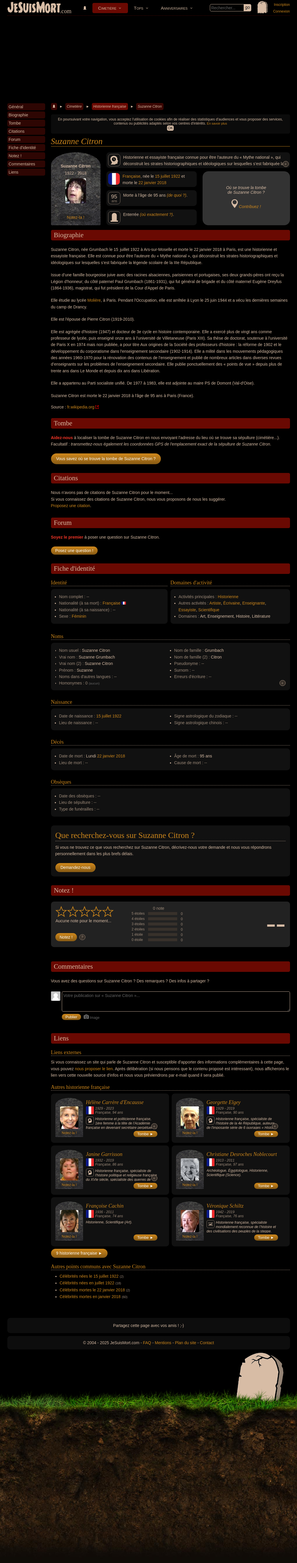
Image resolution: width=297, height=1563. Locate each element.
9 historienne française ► (79, 1253)
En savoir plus (217, 123)
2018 (161, 182)
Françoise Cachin (105, 1206)
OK (170, 128)
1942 (220, 1212)
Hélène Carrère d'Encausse (115, 1102)
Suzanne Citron (150, 106)
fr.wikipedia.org (80, 407)
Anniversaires (174, 8)
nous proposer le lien (94, 1068)
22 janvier (147, 182)
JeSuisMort (34, 8)
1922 (175, 176)
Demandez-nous (76, 867)
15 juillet (162, 176)
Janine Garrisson (104, 1154)
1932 (99, 1160)
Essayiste (187, 609)
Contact (207, 1342)
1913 (220, 1160)
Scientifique (208, 609)
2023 (110, 1108)
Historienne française (109, 106)
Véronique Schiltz (225, 1206)
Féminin (79, 616)
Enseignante (253, 603)
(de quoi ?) (176, 195)
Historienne (228, 596)
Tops (138, 8)
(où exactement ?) (156, 214)
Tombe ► (145, 1134)
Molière (94, 300)
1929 (99, 1108)
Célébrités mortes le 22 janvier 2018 (92, 1290)
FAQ (147, 1342)
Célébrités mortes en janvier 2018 (90, 1296)
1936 (99, 1212)
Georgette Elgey (224, 1102)
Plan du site (185, 1342)
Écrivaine (231, 603)
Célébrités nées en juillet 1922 (87, 1283)
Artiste (215, 603)
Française (131, 176)
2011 (231, 1160)
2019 (231, 1108)
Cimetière (107, 8)
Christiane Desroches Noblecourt (242, 1154)
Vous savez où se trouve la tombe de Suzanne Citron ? (106, 458)
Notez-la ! (76, 217)
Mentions (163, 1342)
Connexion (281, 11)
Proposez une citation (70, 505)
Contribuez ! (250, 206)
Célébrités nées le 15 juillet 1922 (89, 1276)
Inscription (282, 5)
